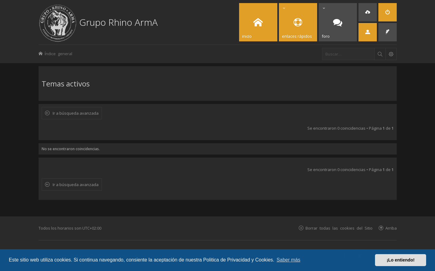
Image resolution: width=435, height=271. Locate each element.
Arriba (391, 228)
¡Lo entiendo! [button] (400, 260)
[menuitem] (367, 12)
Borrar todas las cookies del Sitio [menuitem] (339, 228)
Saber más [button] (288, 259)
